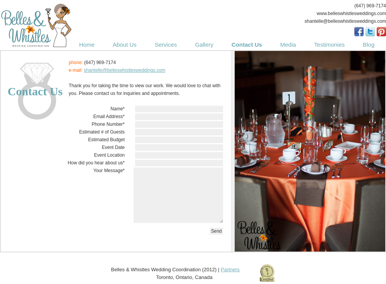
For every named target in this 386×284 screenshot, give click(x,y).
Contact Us (247, 44)
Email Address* (109, 116)
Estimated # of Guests (102, 132)
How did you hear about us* (96, 163)
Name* (117, 109)
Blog (368, 44)
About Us (125, 44)
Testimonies (329, 44)
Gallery (204, 44)
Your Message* (109, 170)
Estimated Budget (106, 139)
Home (87, 44)
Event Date (113, 147)
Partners (230, 269)
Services (166, 44)
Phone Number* (108, 124)
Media (288, 44)
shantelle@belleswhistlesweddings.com (124, 70)
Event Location (109, 155)
